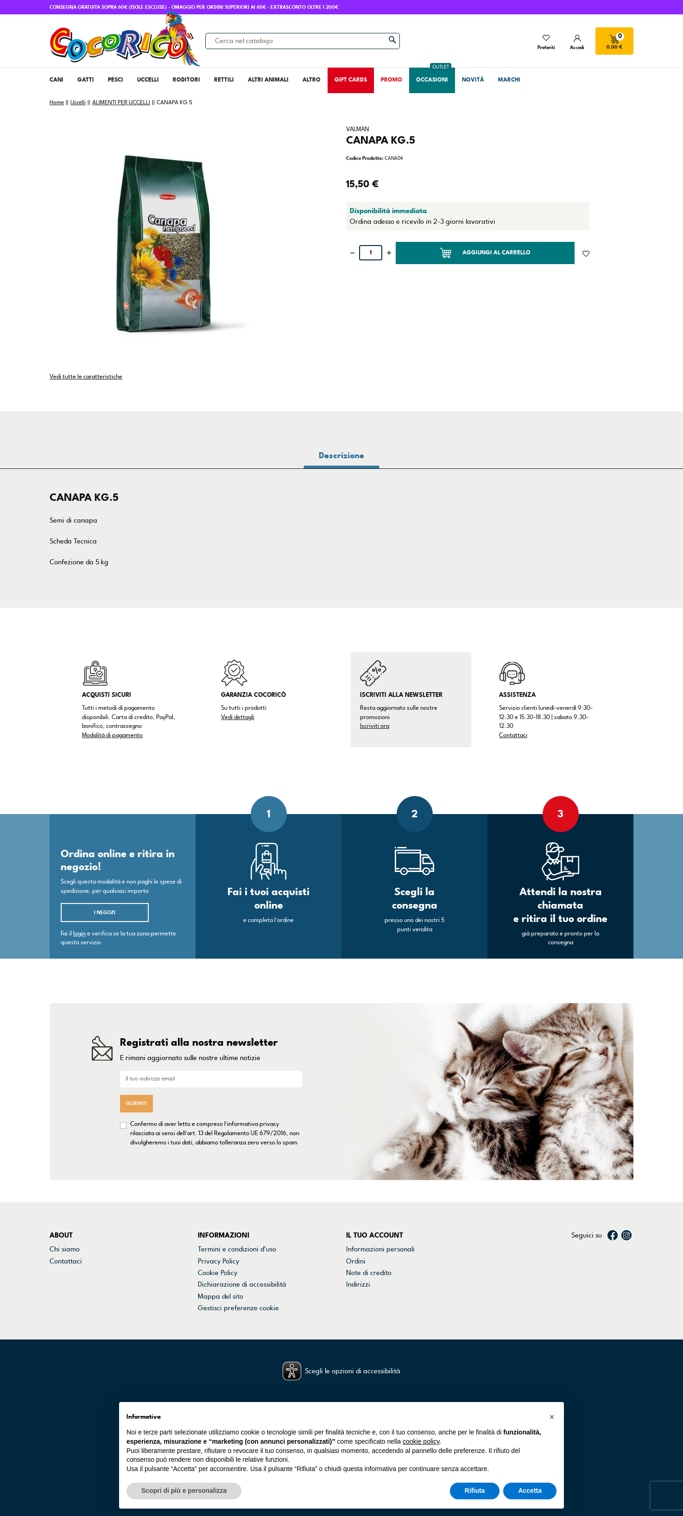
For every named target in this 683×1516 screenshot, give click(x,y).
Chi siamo (65, 1249)
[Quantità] (370, 252)
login (79, 933)
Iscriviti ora (374, 726)
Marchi (60, 1284)
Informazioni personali (380, 1249)
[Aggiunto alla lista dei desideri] (585, 253)
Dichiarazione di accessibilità (242, 1284)
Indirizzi (358, 1284)
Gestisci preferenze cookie (238, 1308)
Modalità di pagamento (112, 735)
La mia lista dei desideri (382, 1308)
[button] (551, 1416)
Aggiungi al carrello (485, 253)
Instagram (626, 1235)
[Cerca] (302, 41)
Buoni (354, 1296)
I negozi (104, 912)
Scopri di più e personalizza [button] (184, 1490)
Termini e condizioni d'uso (237, 1249)
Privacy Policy (218, 1261)
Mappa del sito (220, 1296)
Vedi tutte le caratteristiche (86, 376)
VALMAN (357, 129)
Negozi (60, 1272)
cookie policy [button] (421, 1441)
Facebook (612, 1235)
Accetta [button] (530, 1490)
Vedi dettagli (237, 717)
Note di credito (369, 1272)
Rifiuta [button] (475, 1490)
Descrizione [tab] (341, 455)
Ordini (356, 1261)
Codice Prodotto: (364, 158)
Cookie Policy (217, 1272)
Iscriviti (136, 1103)
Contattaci (513, 735)
